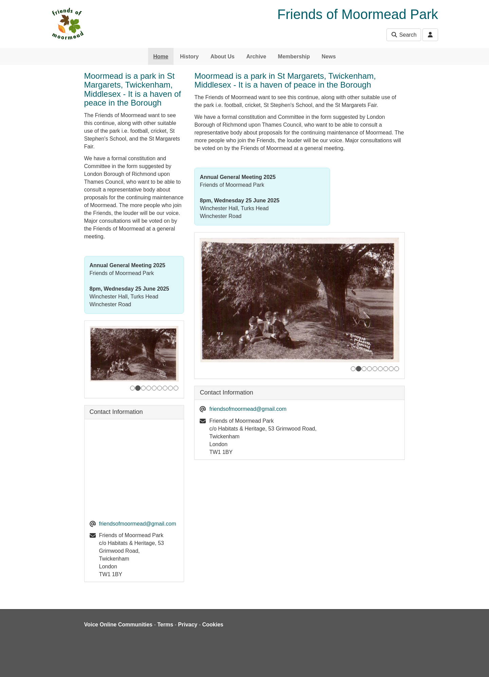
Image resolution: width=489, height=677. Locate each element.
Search (403, 35)
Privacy (187, 624)
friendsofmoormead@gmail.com (137, 524)
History (189, 56)
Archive (256, 56)
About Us (223, 56)
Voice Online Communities (118, 624)
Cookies (212, 624)
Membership (294, 56)
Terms (165, 624)
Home (160, 56)
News (329, 56)
